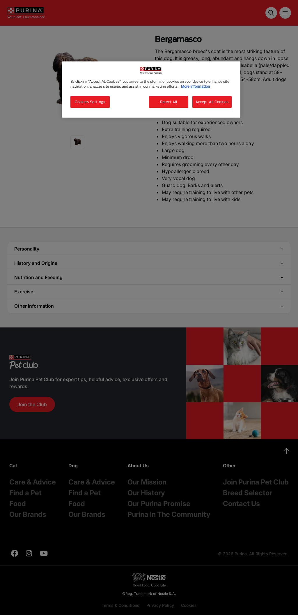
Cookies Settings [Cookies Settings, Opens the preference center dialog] (90, 102)
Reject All (168, 102)
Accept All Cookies (212, 102)
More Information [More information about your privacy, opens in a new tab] (195, 86)
